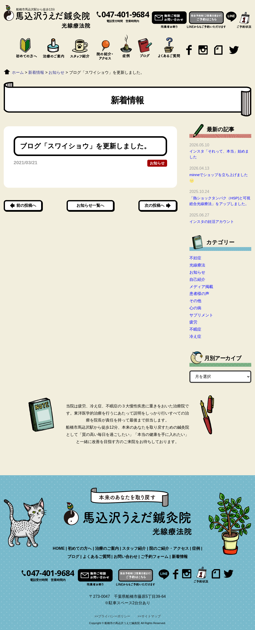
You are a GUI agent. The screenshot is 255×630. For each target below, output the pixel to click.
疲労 (193, 322)
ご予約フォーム (154, 556)
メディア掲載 (201, 287)
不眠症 (195, 329)
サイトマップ (151, 616)
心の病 (195, 308)
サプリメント (201, 315)
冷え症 (195, 336)
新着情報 (180, 556)
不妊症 (195, 258)
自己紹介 (197, 279)
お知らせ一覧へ (90, 205)
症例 (196, 548)
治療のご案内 (107, 548)
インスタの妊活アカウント (211, 221)
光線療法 (197, 265)
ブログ (73, 556)
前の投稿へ (26, 205)
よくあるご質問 (96, 556)
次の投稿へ (154, 205)
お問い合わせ (125, 556)
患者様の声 (199, 293)
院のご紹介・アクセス (169, 548)
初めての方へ (80, 548)
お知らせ (157, 163)
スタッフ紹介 (134, 548)
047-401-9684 (125, 14)
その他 (195, 301)
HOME (59, 548)
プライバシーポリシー (114, 616)
